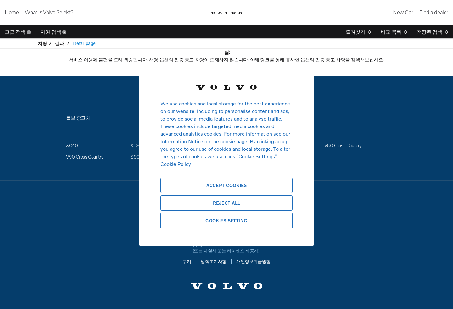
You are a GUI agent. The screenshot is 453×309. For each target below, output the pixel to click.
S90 (135, 157)
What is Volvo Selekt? (49, 12)
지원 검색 (53, 32)
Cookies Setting (226, 220)
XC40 (72, 145)
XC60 (137, 145)
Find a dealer (433, 12)
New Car (403, 12)
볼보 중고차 (78, 118)
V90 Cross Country (84, 157)
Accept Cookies (226, 185)
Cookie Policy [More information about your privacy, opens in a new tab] (175, 164)
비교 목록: (394, 32)
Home (12, 12)
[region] (226, 154)
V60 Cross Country (342, 145)
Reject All (226, 202)
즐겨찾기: (358, 32)
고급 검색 (18, 32)
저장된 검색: (432, 32)
